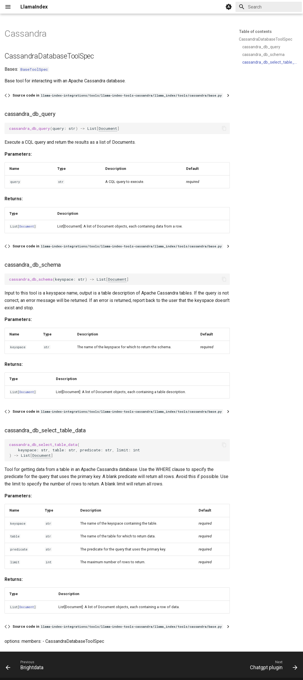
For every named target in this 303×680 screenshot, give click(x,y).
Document (108, 128)
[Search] (268, 7)
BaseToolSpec (34, 69)
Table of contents (255, 31)
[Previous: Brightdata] (26, 666)
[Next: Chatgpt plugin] (272, 666)
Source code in (117, 95)
